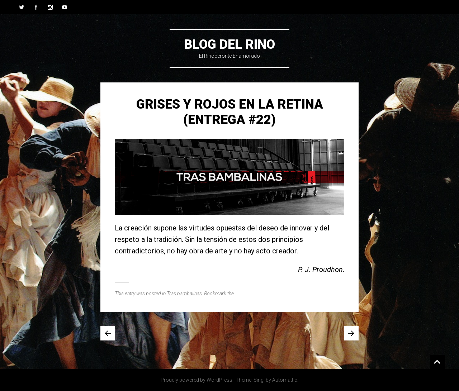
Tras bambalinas (184, 293)
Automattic (284, 380)
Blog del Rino (229, 44)
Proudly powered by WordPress (196, 380)
